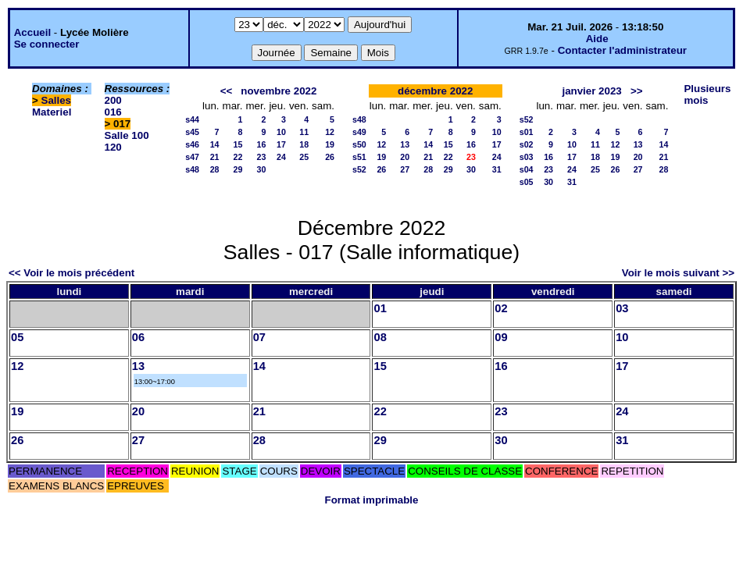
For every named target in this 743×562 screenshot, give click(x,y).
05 (17, 337)
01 (379, 308)
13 (404, 144)
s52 (359, 169)
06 (138, 337)
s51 (359, 157)
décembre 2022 (435, 91)
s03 (527, 157)
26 (329, 157)
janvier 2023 (591, 91)
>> (636, 91)
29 (238, 169)
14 (215, 144)
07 (259, 337)
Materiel (51, 112)
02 (501, 308)
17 (281, 144)
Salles (56, 100)
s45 (192, 132)
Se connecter (47, 44)
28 (215, 169)
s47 (192, 157)
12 (329, 132)
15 (238, 144)
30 (261, 169)
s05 (527, 182)
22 (238, 157)
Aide (597, 38)
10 (281, 132)
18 (304, 144)
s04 (527, 169)
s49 (359, 132)
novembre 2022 (278, 91)
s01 (527, 132)
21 (215, 157)
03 (622, 308)
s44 (192, 119)
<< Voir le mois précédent (71, 273)
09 (501, 337)
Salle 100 (127, 135)
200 (113, 100)
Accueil (32, 32)
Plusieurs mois (707, 94)
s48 (192, 169)
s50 (359, 144)
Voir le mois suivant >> (678, 273)
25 (304, 157)
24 (281, 157)
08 (379, 337)
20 (404, 157)
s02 (527, 144)
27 (404, 169)
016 (113, 112)
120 (113, 147)
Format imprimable (372, 500)
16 (261, 144)
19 (329, 144)
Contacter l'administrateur (622, 50)
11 (304, 132)
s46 (192, 144)
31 (497, 169)
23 (261, 157)
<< (226, 91)
